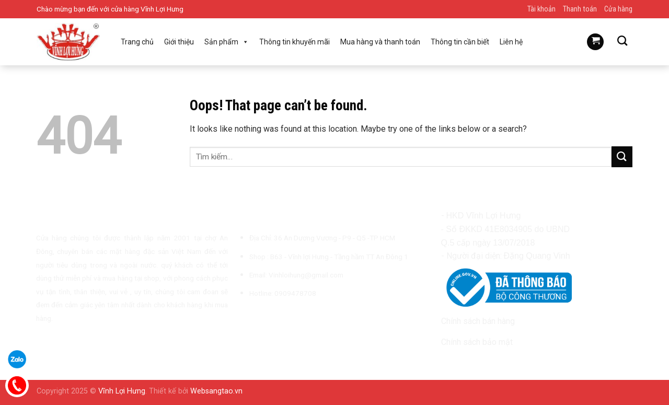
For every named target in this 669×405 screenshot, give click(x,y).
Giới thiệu (179, 42)
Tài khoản (541, 9)
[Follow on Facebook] (244, 317)
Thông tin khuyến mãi (294, 42)
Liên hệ (511, 42)
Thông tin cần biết (460, 42)
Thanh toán (580, 9)
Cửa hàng (618, 9)
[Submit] (622, 156)
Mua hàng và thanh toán (380, 42)
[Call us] (296, 317)
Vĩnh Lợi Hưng (121, 391)
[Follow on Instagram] (257, 317)
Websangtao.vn (216, 391)
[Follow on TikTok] (270, 317)
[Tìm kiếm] (622, 40)
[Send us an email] (283, 317)
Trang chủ (137, 42)
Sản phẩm (226, 42)
